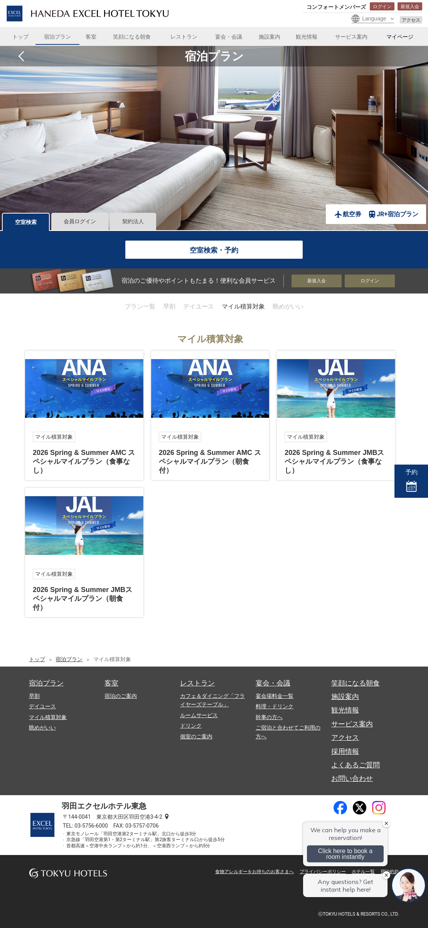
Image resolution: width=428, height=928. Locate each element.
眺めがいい (288, 306)
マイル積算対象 (243, 306)
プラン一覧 (140, 306)
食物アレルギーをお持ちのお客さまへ (254, 871)
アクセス (411, 20)
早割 (169, 306)
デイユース (198, 306)
